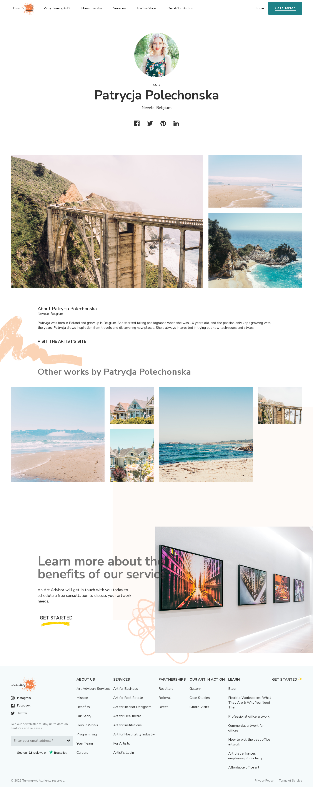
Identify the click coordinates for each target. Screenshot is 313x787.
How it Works (87, 725)
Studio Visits (199, 707)
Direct (163, 707)
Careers (82, 752)
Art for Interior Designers (132, 707)
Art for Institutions (127, 725)
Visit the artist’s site (62, 341)
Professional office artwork (249, 716)
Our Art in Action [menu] (180, 8)
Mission (82, 697)
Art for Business (125, 688)
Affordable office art (243, 767)
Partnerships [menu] (146, 8)
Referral (164, 697)
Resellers (165, 688)
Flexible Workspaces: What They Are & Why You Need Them (249, 702)
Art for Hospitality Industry (134, 734)
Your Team (85, 743)
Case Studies (200, 697)
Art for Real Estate (128, 697)
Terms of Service (290, 781)
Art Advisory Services (93, 688)
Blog (232, 688)
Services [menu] (119, 8)
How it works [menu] (91, 8)
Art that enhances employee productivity (245, 756)
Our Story (84, 716)
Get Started (285, 8)
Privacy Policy (264, 781)
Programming (87, 734)
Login (260, 8)
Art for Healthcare (127, 716)
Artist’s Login (123, 752)
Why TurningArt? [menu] (57, 8)
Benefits (83, 707)
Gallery (195, 688)
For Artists (121, 743)
